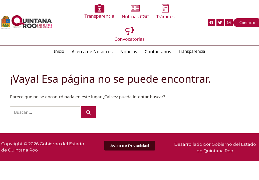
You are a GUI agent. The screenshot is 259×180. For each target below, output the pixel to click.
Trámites (165, 12)
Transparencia (99, 11)
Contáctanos (158, 51)
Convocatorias (129, 34)
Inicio (59, 51)
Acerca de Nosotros (92, 51)
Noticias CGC (135, 12)
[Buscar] (88, 112)
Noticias (128, 51)
